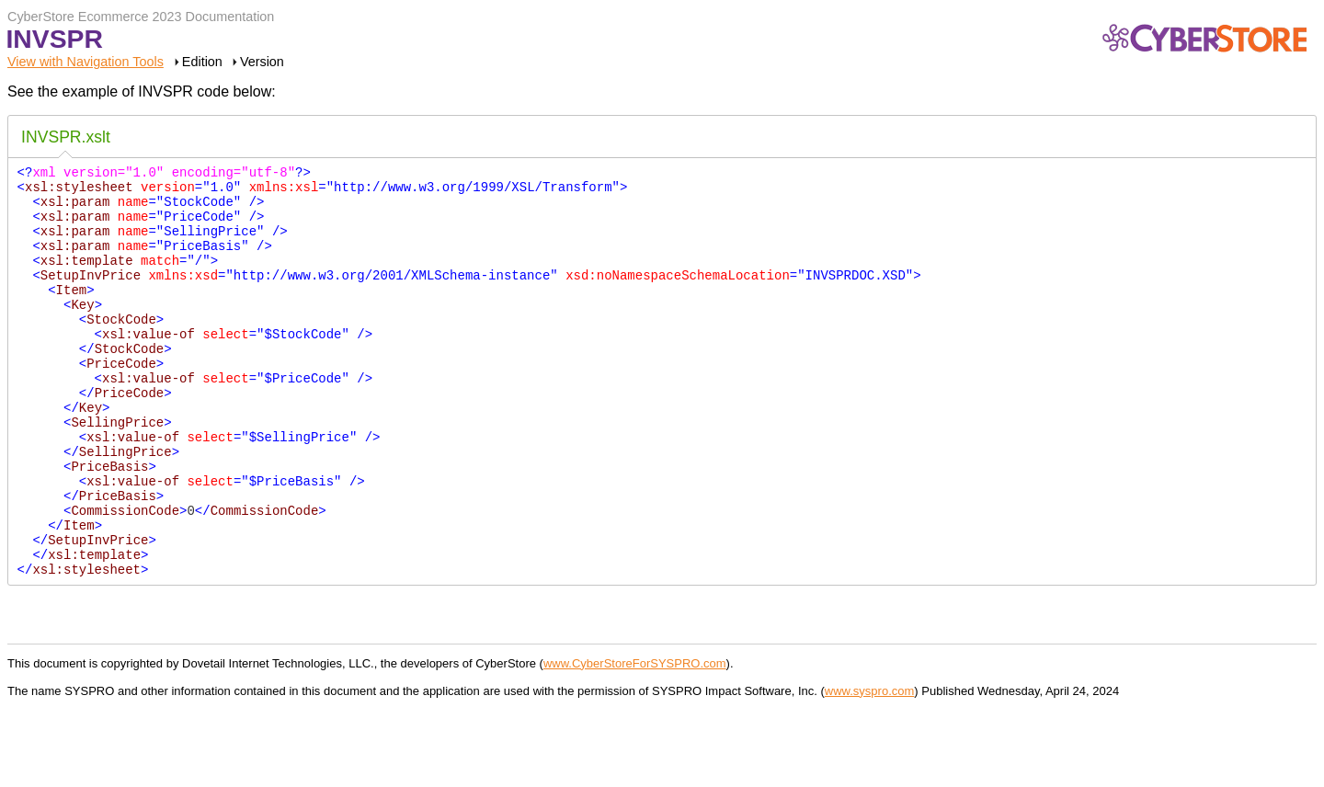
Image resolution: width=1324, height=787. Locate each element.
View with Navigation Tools (85, 61)
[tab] (66, 139)
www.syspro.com (870, 768)
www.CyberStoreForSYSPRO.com (634, 740)
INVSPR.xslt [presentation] (65, 137)
